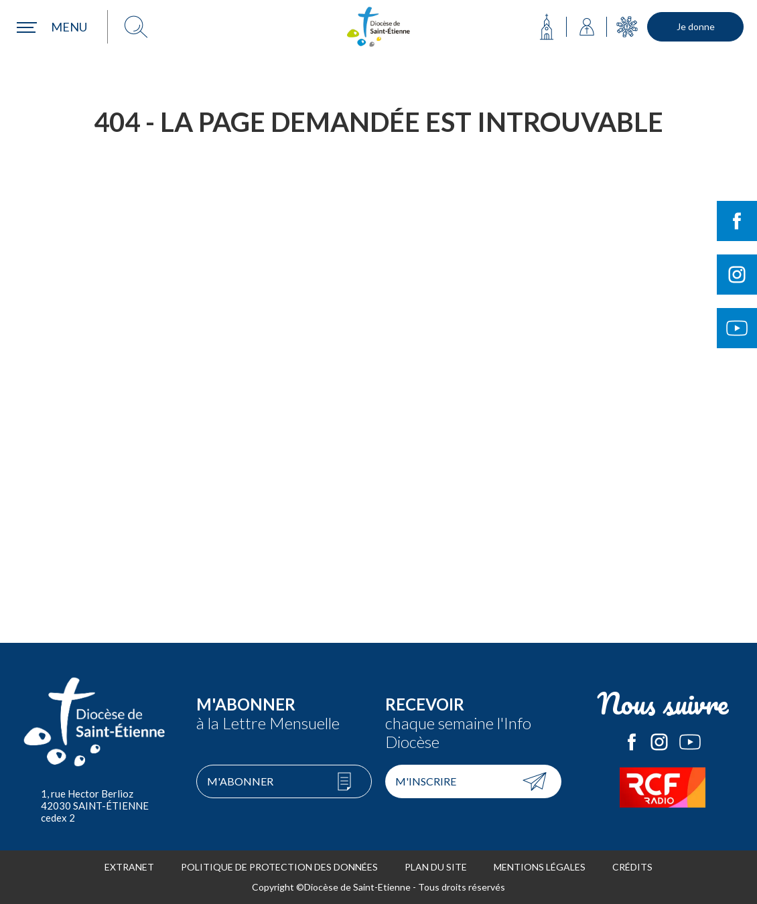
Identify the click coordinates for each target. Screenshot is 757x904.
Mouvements (627, 27)
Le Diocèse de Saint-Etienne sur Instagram (659, 742)
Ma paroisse (547, 27)
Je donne (696, 26)
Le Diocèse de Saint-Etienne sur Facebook (631, 742)
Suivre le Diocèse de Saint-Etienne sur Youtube (737, 328)
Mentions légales (540, 867)
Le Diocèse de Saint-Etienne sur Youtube (690, 742)
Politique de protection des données (279, 867)
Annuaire (587, 27)
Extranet (129, 867)
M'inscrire (425, 781)
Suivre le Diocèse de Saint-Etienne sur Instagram (737, 274)
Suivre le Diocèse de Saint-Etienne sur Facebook (737, 221)
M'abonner (240, 781)
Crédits (632, 867)
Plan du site (436, 867)
